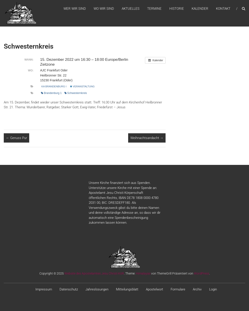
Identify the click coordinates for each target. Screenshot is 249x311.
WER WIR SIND (75, 9)
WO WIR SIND (104, 9)
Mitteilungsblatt (127, 289)
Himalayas (143, 273)
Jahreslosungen (96, 289)
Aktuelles (130, 9)
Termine (154, 9)
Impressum (43, 289)
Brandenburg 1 (51, 93)
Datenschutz (69, 289)
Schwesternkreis (75, 93)
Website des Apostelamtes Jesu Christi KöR (94, 273)
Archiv (197, 289)
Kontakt (223, 9)
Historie (176, 9)
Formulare (178, 289)
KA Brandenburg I (53, 86)
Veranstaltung (82, 86)
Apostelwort (154, 289)
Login (213, 289)
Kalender (200, 9)
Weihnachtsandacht (146, 138)
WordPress (201, 273)
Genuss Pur (16, 138)
